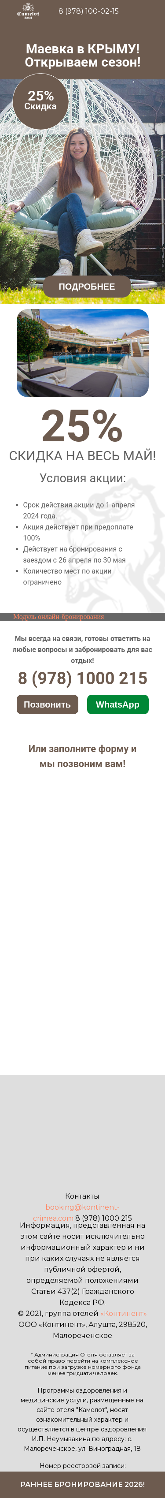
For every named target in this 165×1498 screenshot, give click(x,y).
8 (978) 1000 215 (83, 678)
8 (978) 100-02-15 (89, 11)
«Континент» (123, 1313)
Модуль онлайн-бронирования (58, 616)
